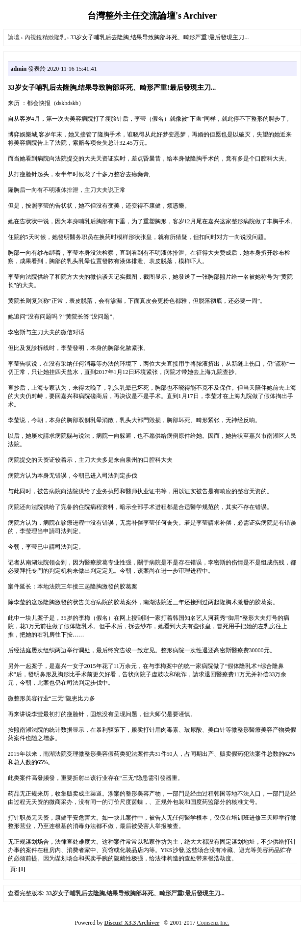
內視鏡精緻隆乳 (45, 37)
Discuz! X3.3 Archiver (132, 922)
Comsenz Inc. (213, 922)
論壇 (14, 37)
